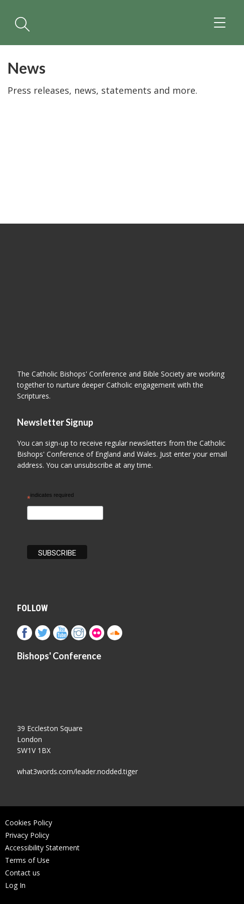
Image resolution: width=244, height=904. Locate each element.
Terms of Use (27, 860)
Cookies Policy (28, 822)
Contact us (22, 872)
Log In (15, 885)
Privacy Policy (27, 835)
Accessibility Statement (42, 847)
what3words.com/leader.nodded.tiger (77, 771)
